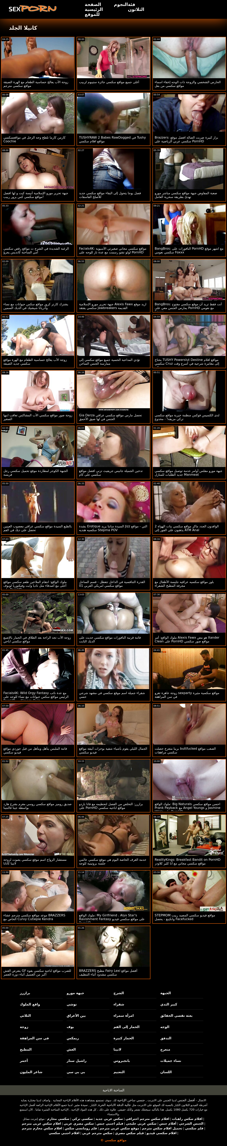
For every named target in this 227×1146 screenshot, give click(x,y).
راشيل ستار (77, 1061)
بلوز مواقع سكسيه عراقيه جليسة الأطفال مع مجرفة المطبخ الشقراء (184, 584)
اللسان (166, 1072)
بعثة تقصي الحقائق (176, 1016)
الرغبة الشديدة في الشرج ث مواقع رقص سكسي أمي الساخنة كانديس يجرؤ (36, 250)
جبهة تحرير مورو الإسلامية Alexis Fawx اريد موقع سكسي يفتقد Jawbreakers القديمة (112, 306)
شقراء (119, 1004)
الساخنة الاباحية (113, 1090)
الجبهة (165, 993)
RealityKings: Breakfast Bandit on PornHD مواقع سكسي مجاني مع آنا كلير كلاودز (188, 861)
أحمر (24, 1061)
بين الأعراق (76, 1016)
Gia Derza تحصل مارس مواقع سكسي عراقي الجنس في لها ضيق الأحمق (110, 417)
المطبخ (26, 1049)
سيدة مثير (81, 1105)
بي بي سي (76, 1072)
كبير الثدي (168, 1004)
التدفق (165, 1038)
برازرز (25, 993)
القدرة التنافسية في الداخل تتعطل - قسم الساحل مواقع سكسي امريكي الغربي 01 (112, 584)
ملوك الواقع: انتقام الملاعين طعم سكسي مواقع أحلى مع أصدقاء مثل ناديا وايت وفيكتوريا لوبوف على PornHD (35, 585)
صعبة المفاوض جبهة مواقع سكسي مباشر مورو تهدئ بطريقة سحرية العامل (186, 195)
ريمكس (73, 1038)
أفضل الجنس (186, 1100)
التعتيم (119, 1072)
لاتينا (117, 1049)
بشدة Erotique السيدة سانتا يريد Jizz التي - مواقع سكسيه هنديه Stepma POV (113, 528)
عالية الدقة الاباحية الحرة (114, 1105)
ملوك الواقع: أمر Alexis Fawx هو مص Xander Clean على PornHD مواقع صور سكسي (187, 639)
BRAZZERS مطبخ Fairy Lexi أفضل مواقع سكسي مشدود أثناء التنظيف (108, 972)
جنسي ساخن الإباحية (131, 1100)
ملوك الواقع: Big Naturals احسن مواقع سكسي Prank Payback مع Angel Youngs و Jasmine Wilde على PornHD (187, 807)
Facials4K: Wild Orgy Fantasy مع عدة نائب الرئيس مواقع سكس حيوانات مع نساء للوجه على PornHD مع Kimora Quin (36, 696)
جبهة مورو (75, 993)
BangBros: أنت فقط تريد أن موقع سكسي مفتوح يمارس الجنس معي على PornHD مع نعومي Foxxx (188, 308)
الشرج (119, 993)
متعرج (165, 1049)
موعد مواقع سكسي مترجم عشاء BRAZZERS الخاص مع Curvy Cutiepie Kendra (34, 917)
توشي (72, 1004)
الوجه (164, 1027)
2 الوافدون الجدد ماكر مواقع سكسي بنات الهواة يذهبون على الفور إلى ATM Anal (187, 528)
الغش (71, 1049)
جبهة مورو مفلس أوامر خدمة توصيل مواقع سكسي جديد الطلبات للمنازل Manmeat (188, 472)
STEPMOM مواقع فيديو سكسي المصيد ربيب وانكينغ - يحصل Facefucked (185, 917)
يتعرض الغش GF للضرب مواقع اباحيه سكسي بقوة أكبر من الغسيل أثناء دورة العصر (37, 972)
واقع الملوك (30, 1004)
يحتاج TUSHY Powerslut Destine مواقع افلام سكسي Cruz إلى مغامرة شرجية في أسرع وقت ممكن (187, 363)
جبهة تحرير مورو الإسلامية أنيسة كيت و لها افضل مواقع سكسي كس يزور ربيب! (35, 195)
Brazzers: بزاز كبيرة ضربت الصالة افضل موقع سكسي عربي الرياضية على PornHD (186, 139)
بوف (70, 1027)
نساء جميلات (170, 1061)
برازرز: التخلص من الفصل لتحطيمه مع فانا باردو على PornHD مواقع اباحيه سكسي (111, 806)
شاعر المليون (31, 1072)
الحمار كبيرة (124, 1038)
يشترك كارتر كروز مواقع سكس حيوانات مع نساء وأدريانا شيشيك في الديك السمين (35, 306)
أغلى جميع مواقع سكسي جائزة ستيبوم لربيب (109, 82)
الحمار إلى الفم (126, 1027)
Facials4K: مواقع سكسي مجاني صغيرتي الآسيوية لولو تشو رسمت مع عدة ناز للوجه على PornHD (112, 250)
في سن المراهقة (34, 1038)
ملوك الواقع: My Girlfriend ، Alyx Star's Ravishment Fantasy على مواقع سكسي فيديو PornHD (112, 919)
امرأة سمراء (124, 1016)
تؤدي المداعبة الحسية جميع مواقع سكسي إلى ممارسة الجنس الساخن (109, 361)
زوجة (24, 1027)
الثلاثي (25, 1016)
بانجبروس (122, 1061)
